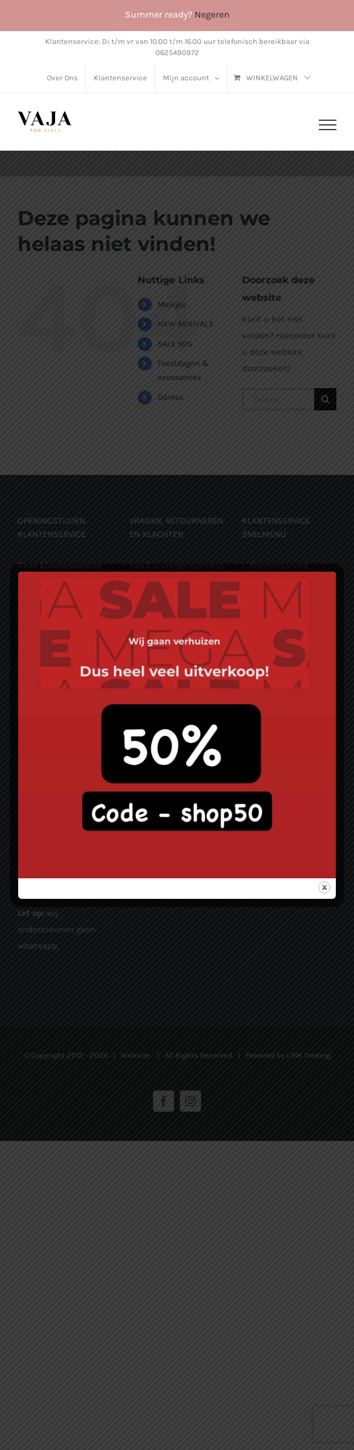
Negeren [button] (212, 14)
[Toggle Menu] (327, 125)
